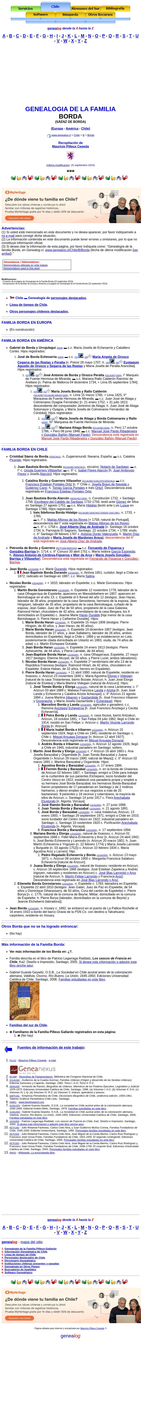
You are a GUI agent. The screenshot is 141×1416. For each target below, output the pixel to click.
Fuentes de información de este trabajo (50, 1048)
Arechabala (122, 797)
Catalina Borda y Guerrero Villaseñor (53, 480)
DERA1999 (15, 1087)
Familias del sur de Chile (28, 1025)
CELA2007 (110, 375)
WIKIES (58, 395)
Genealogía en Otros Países (22, 1266)
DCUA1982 (49, 395)
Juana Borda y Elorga (49, 865)
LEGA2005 (33, 569)
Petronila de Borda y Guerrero (32, 548)
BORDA (70, 116)
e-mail (52, 1060)
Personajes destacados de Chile (25, 1257)
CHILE (42, 449)
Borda (90, 135)
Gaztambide (89, 697)
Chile (85, 128)
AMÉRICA (45, 341)
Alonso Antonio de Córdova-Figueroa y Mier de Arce (52, 555)
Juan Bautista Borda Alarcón (47, 498)
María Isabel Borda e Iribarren (68, 729)
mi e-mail (8, 235)
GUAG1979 (98, 481)
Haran (83, 615)
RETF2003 (14, 1143)
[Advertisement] (70, 74)
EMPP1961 (15, 1096)
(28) (117, 363)
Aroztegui (61, 708)
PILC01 (13, 1060)
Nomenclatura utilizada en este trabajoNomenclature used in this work (26, 267)
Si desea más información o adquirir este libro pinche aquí (50, 1124)
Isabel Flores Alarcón (93, 470)
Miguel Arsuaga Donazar (70, 737)
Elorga (112, 676)
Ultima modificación (58, 165)
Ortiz (98, 488)
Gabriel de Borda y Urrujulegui (33, 347)
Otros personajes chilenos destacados (39, 311)
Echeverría (76, 708)
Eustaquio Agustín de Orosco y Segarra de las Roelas (78, 364)
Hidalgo (91, 505)
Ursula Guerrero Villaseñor (43, 470)
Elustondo (48, 801)
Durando (60, 569)
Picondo (15, 460)
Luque (124, 505)
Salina (90, 576)
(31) (45, 392)
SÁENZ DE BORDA (70, 121)
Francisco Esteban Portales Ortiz (48, 484)
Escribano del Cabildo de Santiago (58, 501)
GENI (59, 348)
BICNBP (13, 1077)
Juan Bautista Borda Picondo (40, 466)
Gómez (121, 501)
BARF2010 (71, 548)
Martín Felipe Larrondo (81, 876)
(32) (53, 419)
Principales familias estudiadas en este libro (100, 1130)
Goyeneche (44, 701)
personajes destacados (68, 298)
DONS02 (104, 513)
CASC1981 (114, 513)
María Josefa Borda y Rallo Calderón (79, 391)
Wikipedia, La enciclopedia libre (36, 1152)
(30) (37, 375)
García (116, 551)
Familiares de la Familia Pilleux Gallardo (43, 1032)
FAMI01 (13, 1102)
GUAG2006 (15, 1112)
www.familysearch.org (31, 1102)
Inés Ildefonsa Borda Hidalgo (55, 512)
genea (54, 28)
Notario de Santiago (114, 466)
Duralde (94, 615)
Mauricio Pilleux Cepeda (70, 146)
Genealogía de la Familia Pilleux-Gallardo (31, 1248)
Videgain (126, 676)
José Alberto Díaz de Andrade (82, 527)
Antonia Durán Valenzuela (99, 534)
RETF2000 (61, 548)
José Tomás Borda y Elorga (54, 686)
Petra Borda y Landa (61, 715)
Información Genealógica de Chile (26, 1251)
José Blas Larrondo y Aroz (117, 873)
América (72, 128)
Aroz (118, 876)
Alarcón (45, 474)
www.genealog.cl (61, 135)
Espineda (128, 551)
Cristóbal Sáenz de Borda (29, 456)
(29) (86, 357)
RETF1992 (14, 1128)
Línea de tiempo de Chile (28, 304)
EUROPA (44, 323)
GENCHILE (55, 457)
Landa (98, 690)
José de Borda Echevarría (37, 357)
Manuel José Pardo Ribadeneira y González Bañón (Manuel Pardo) (89, 433)
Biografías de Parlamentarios (36, 1076)
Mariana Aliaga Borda (75, 427)
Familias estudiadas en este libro (82, 979)
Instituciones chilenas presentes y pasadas (32, 1263)
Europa (57, 128)
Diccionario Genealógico (20, 1260)
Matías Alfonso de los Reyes (67, 519)
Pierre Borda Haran (40, 672)
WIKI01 (13, 1153)
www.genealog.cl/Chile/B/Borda (67, 250)
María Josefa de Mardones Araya (78, 537)
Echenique (104, 701)
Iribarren (72, 697)
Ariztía (110, 690)
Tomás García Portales (68, 488)
